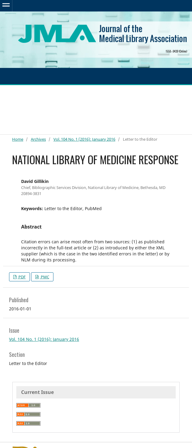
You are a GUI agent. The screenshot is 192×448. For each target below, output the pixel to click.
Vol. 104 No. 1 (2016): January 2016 (84, 139)
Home (17, 139)
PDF (22, 277)
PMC (44, 277)
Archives (38, 139)
